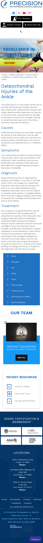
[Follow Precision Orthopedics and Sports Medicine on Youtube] (24, 12)
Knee (13, 256)
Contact (28, 503)
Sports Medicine (18, 302)
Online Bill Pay (33, 25)
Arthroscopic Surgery (20, 296)
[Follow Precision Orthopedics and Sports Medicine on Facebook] (13, 12)
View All (21, 358)
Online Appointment (21, 401)
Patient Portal (11, 25)
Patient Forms (18, 386)
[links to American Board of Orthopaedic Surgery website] (11, 431)
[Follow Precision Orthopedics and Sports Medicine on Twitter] (19, 12)
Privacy (27, 499)
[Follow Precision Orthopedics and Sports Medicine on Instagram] (29, 12)
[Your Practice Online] (16, 526)
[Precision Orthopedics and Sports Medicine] (21, 4)
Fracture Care (17, 291)
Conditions (6, 77)
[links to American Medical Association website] (11, 440)
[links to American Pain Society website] (32, 440)
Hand (13, 279)
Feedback (16, 503)
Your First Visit (19, 393)
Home (4, 75)
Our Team (21, 312)
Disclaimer (15, 499)
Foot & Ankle (31, 75)
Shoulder (15, 262)
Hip (12, 268)
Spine (13, 273)
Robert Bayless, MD (12, 519)
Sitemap (37, 499)
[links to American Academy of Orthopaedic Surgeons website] (32, 431)
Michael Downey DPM (24, 522)
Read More (10, 63)
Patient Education (16, 75)
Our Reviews (21, 19)
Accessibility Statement (21, 507)
